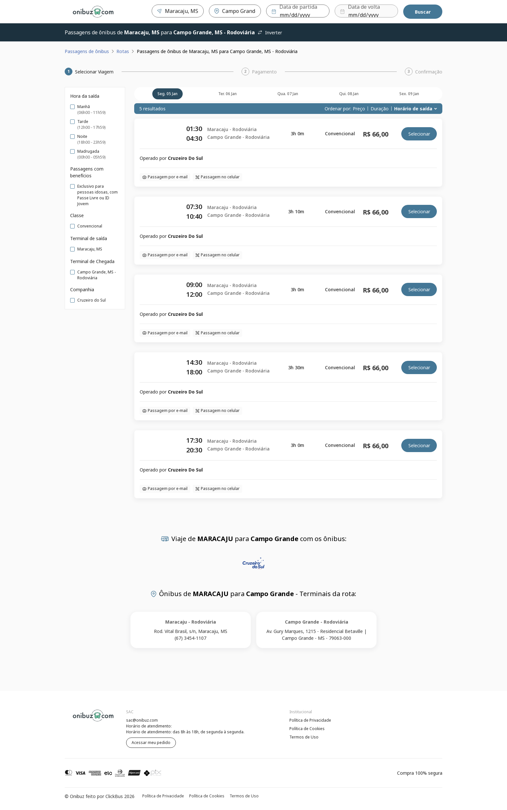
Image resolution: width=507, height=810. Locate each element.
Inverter (269, 32)
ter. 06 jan (227, 93)
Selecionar (419, 134)
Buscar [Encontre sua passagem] (423, 12)
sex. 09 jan (409, 93)
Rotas (122, 51)
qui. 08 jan (349, 93)
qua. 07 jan (287, 93)
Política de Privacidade (310, 720)
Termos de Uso (303, 737)
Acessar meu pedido (151, 742)
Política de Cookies (307, 728)
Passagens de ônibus (87, 51)
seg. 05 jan (167, 93)
